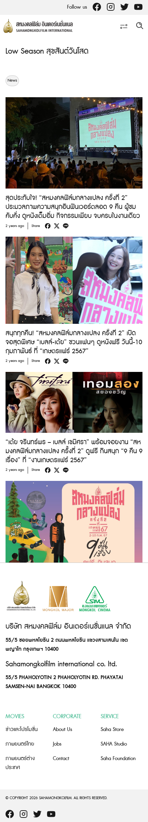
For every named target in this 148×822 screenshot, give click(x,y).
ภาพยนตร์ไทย (20, 744)
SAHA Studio (114, 744)
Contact (61, 758)
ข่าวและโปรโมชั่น (22, 729)
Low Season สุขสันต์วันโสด (47, 51)
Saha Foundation (118, 758)
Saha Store (112, 729)
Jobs (57, 744)
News (12, 80)
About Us (62, 729)
